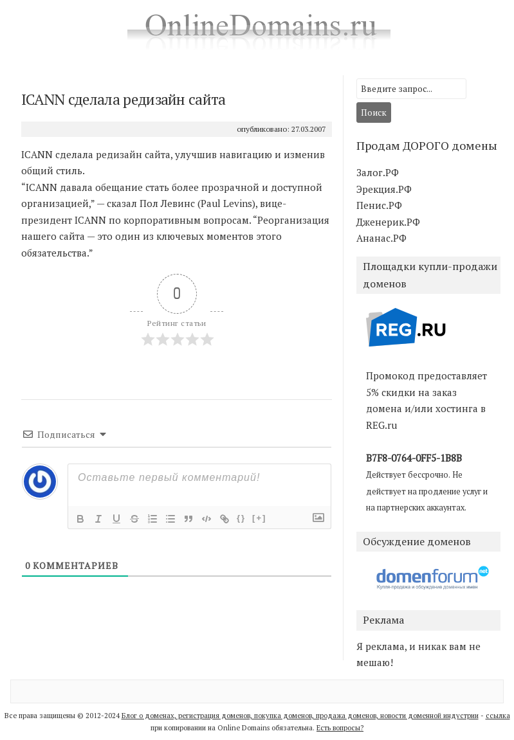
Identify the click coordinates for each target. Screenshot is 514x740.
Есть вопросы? (340, 727)
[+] (259, 518)
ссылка (498, 715)
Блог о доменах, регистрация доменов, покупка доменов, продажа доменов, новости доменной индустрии (300, 715)
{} (241, 518)
